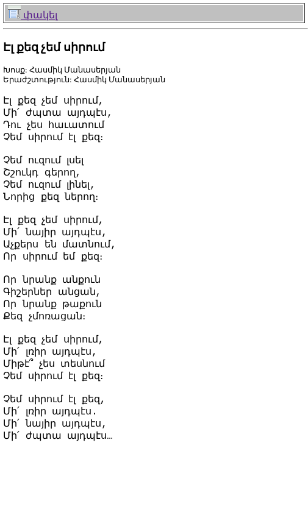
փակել (32, 15)
